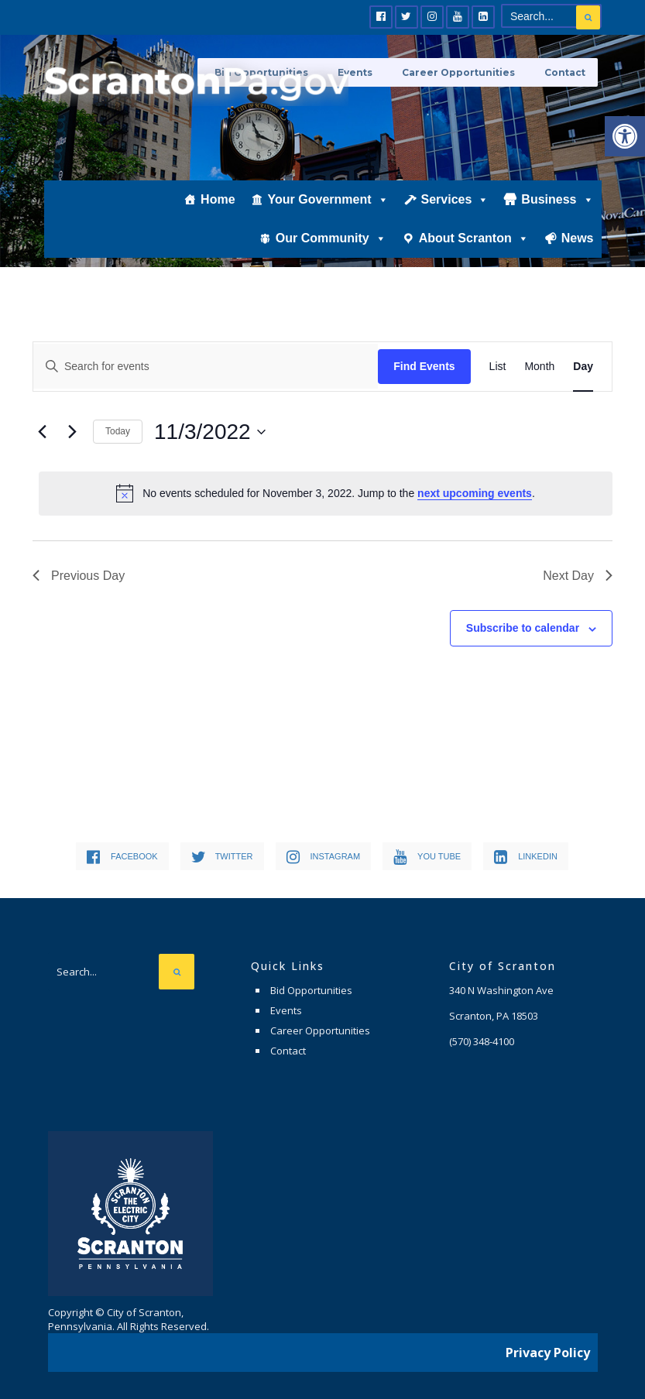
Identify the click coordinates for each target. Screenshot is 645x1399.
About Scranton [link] (474, 253)
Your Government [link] (328, 214)
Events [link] (286, 1010)
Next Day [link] (577, 575)
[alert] (325, 493)
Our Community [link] (331, 253)
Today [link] (117, 431)
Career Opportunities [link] (465, 71)
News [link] (577, 252)
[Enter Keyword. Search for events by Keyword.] (205, 366)
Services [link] (455, 214)
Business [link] (557, 214)
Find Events (424, 366)
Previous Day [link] (79, 575)
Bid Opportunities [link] (311, 990)
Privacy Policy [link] (548, 1348)
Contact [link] (565, 71)
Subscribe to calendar (522, 628)
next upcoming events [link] (474, 493)
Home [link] (218, 214)
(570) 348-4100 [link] (481, 1041)
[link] (625, 136)
